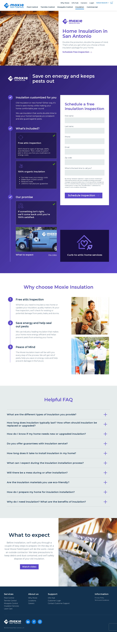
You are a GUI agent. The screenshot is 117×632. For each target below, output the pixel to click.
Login (91, 3)
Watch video (29, 565)
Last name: (69, 126)
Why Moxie (65, 3)
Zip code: (68, 158)
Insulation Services (11, 606)
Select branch (101, 3)
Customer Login (54, 601)
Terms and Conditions (102, 600)
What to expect (36, 241)
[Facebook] (34, 621)
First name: (69, 116)
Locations (32, 601)
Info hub (75, 3)
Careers (84, 3)
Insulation (79, 7)
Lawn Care (8, 609)
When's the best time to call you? (78, 168)
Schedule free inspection (77, 52)
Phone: (67, 137)
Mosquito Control (65, 7)
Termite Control (48, 7)
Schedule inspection (83, 195)
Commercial (92, 7)
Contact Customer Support (59, 603)
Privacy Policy (99, 598)
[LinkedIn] (28, 621)
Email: (67, 147)
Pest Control (32, 7)
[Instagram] (40, 621)
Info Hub (51, 598)
